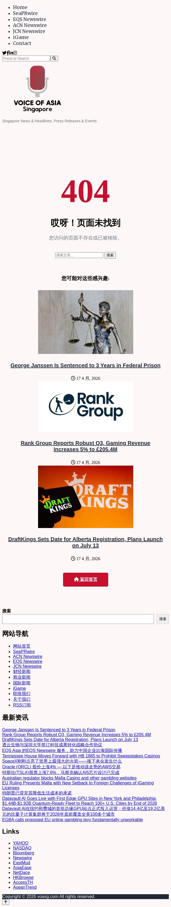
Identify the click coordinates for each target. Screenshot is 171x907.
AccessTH (23, 882)
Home (20, 7)
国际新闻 (21, 683)
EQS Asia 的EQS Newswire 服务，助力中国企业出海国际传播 (62, 750)
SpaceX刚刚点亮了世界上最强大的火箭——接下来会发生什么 (62, 761)
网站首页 (21, 646)
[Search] (54, 58)
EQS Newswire (29, 19)
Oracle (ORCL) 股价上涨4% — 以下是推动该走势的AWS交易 (61, 767)
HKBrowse (23, 877)
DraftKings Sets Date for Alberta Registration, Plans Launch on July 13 (85, 542)
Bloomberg (23, 853)
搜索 (6, 611)
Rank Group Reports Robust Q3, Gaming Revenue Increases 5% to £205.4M (85, 446)
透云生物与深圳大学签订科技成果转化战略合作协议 (52, 744)
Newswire (22, 858)
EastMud (21, 862)
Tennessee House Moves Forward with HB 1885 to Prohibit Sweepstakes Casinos (81, 756)
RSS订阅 (22, 705)
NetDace (21, 872)
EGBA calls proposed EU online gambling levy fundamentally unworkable (72, 819)
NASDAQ (22, 848)
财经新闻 (21, 671)
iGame (21, 37)
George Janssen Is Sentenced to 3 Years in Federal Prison (85, 365)
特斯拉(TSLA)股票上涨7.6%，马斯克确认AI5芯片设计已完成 (60, 772)
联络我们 (21, 693)
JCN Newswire (29, 31)
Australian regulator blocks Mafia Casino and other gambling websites (69, 778)
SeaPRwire (25, 13)
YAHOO (21, 843)
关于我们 (21, 699)
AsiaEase (22, 867)
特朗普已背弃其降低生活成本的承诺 (37, 793)
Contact (22, 43)
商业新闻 (21, 677)
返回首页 (85, 579)
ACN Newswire (30, 25)
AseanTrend (25, 887)
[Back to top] (5, 902)
